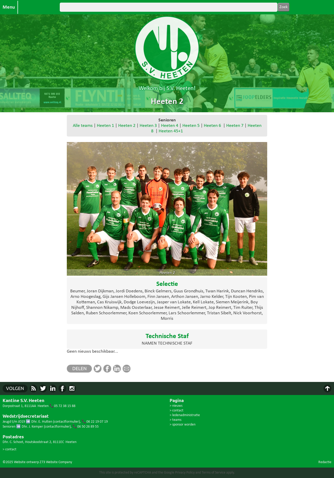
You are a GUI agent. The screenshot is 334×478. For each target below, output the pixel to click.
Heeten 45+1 (171, 131)
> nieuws (176, 406)
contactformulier (66, 422)
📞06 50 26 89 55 (86, 427)
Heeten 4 (169, 125)
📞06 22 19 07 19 (95, 422)
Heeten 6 (212, 125)
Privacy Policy (185, 473)
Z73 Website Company (56, 462)
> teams (175, 420)
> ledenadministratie (185, 415)
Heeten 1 (105, 125)
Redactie (324, 462)
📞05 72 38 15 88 (62, 406)
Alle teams (83, 125)
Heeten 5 (191, 125)
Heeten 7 (234, 125)
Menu (9, 7)
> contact (9, 449)
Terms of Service (213, 473)
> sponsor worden (182, 425)
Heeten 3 (148, 125)
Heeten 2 (126, 125)
